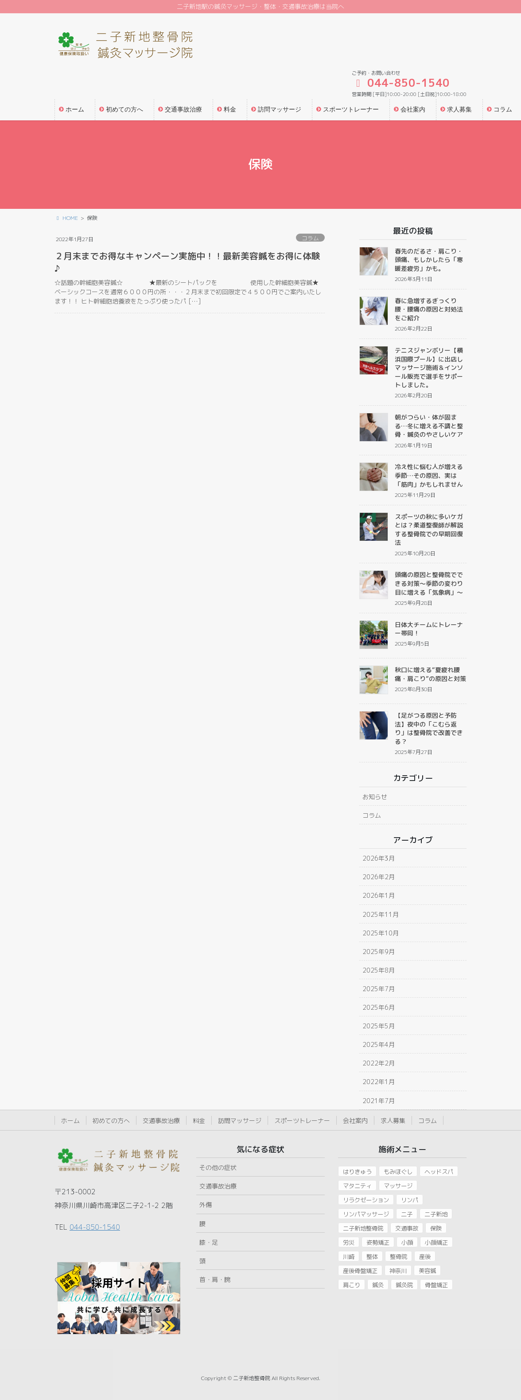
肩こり (351, 1285)
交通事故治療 (161, 1120)
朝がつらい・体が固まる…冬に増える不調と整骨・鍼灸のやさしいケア (429, 425)
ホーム (70, 1120)
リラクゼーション (366, 1200)
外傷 (205, 1204)
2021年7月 (378, 1100)
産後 (425, 1257)
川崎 (348, 1257)
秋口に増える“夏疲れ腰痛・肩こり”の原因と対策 (430, 674)
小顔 (407, 1242)
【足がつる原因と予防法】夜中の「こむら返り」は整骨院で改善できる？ (429, 728)
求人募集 (393, 1120)
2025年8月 (378, 970)
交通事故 (406, 1228)
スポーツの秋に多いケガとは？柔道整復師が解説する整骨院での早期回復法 (429, 529)
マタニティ (357, 1186)
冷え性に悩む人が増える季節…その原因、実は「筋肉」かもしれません (429, 475)
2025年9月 (378, 951)
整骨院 (398, 1257)
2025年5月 (378, 1026)
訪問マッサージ (239, 1120)
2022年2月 (378, 1063)
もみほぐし (398, 1172)
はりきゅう (357, 1172)
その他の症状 (218, 1167)
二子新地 (435, 1214)
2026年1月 (378, 895)
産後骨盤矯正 (360, 1271)
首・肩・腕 (214, 1279)
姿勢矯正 (377, 1242)
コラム (310, 238)
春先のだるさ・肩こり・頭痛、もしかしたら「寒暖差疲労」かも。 (429, 260)
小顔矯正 (436, 1242)
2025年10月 (380, 933)
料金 (199, 1120)
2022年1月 (378, 1081)
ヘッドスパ (438, 1172)
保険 (436, 1228)
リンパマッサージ (366, 1214)
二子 (406, 1214)
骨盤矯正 (436, 1285)
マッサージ (398, 1186)
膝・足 (208, 1242)
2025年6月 (378, 1007)
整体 (372, 1257)
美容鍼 (427, 1271)
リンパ (409, 1200)
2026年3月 (378, 858)
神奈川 (398, 1271)
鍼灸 (378, 1285)
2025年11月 (380, 914)
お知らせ (374, 796)
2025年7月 (378, 989)
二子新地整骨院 (363, 1228)
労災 (348, 1242)
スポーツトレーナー (302, 1120)
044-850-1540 (95, 1227)
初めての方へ (111, 1120)
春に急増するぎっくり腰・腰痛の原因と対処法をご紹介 (429, 309)
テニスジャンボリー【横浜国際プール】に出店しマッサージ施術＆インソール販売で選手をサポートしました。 (429, 367)
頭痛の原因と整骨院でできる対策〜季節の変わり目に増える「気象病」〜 (429, 583)
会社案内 (355, 1120)
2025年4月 (378, 1044)
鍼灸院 (404, 1285)
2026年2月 (378, 877)
